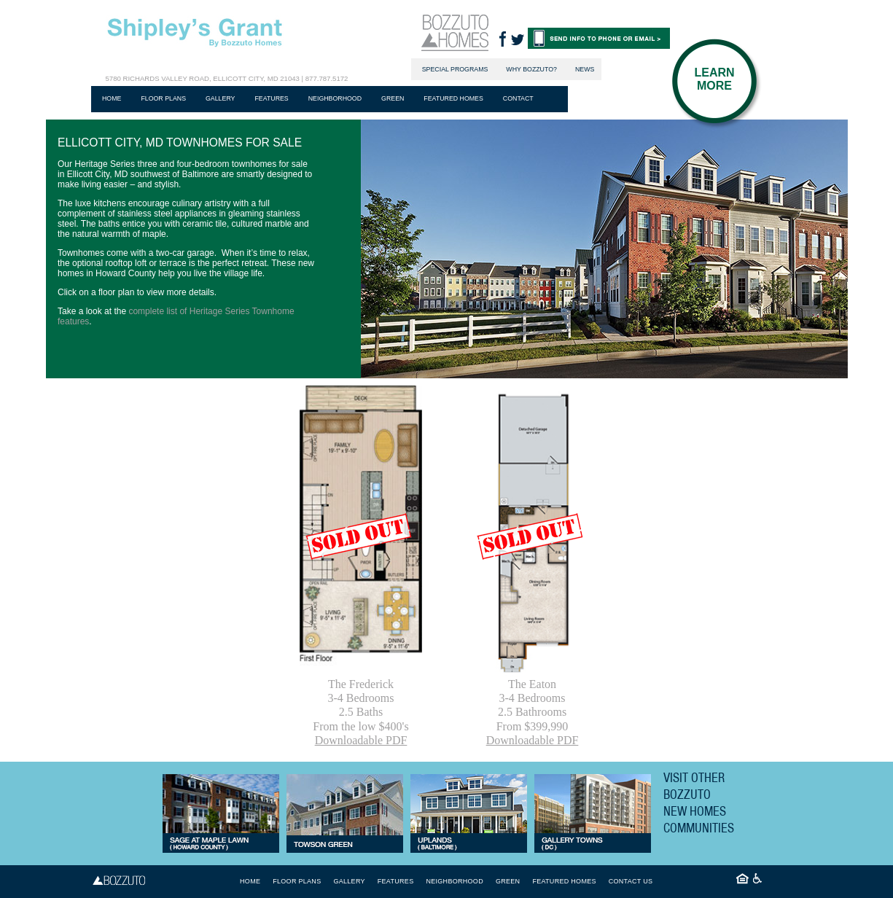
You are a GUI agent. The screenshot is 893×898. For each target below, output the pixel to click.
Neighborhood (335, 98)
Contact (518, 98)
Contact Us (631, 881)
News (584, 69)
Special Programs (455, 69)
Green (392, 98)
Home (111, 98)
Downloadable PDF (361, 740)
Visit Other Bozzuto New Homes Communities (698, 802)
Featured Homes (453, 98)
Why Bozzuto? (531, 69)
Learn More (714, 79)
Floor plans (163, 98)
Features (271, 98)
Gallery (220, 98)
